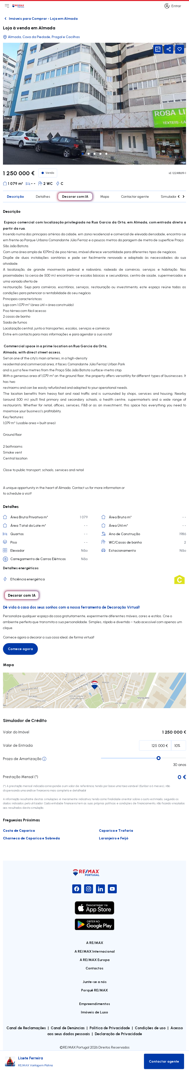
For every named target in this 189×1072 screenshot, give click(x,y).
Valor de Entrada (18, 745)
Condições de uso (150, 1027)
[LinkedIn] (100, 888)
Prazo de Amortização (22, 758)
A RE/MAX (94, 942)
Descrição (15, 196)
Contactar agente (135, 196)
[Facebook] (76, 888)
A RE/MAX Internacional (94, 951)
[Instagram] (88, 888)
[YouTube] (112, 888)
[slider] (159, 758)
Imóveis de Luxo (94, 1012)
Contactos (94, 968)
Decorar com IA (75, 196)
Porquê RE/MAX (94, 990)
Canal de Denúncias (68, 1027)
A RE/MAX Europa (95, 959)
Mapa (104, 196)
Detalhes (43, 196)
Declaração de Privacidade (118, 1033)
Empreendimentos (94, 1003)
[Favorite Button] (179, 49)
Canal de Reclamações (26, 1027)
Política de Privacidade (110, 1027)
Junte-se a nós (95, 981)
